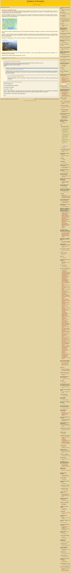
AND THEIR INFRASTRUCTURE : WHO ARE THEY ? (65, 262)
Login (34, 4)
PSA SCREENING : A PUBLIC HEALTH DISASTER (66, 338)
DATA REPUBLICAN (64, 42)
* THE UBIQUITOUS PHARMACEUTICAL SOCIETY (66, 272)
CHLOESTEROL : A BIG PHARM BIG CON (65, 291)
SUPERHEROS (64, 479)
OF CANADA (63, 159)
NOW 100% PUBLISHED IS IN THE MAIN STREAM (66, 167)
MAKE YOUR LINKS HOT (65, 570)
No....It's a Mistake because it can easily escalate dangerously (66, 140)
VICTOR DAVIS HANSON (65, 206)
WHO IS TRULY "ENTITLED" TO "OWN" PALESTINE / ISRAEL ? (66, 21)
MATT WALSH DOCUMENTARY (64, 504)
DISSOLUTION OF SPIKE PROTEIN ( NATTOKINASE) (66, 295)
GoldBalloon (8, 69)
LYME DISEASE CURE (65, 321)
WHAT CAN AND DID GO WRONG (65, 459)
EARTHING (63, 301)
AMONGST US (64, 446)
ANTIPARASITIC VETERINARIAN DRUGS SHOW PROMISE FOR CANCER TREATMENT (65, 279)
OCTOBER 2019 (64, 509)
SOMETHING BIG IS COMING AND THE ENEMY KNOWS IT (66, 197)
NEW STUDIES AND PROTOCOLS (65, 335)
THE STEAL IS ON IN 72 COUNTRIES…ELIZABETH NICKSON (65, 236)
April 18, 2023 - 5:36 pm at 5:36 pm (17, 76)
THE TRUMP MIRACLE (65, 395)
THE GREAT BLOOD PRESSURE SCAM (65, 348)
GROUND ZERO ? (64, 483)
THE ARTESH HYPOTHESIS (66, 13)
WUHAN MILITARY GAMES (66, 545)
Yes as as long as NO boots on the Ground (65, 131)
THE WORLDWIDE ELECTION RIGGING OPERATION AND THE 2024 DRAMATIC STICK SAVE (66, 224)
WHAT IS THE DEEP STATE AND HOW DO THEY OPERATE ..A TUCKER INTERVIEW (66, 414)
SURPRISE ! (63, 560)
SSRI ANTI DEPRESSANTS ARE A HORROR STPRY (66, 343)
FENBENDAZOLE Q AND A (66, 302)
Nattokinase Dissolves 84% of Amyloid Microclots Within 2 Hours (66, 332)
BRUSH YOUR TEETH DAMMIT (65, 284)
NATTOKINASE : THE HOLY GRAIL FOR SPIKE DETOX (66, 328)
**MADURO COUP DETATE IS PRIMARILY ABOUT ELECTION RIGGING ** (66, 213)
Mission (63, 45)
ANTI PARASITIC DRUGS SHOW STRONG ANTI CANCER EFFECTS (65, 277)
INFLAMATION (64, 311)
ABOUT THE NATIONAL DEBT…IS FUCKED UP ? (65, 363)
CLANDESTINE (64, 257)
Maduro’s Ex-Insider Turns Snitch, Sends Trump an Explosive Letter (65, 217)
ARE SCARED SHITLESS (65, 556)
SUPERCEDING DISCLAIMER (64, 65)
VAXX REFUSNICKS (65, 561)
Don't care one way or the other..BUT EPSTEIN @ (66, 134)
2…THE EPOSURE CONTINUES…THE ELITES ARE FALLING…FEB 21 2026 (66, 95)
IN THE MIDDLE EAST (65, 266)
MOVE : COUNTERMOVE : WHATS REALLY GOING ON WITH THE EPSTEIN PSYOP (66, 370)
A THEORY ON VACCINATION (64, 439)
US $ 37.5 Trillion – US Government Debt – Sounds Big (65, 365)
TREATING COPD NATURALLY (64, 351)
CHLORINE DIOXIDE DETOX (66, 292)
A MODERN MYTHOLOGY (65, 378)
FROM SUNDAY (64, 382)
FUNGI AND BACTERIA (65, 500)
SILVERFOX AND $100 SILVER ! (65, 151)
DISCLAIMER (64, 61)
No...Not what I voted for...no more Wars (65, 142)
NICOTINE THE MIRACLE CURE (65, 336)
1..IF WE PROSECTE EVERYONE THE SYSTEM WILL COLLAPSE (65, 93)
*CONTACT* (63, 69)
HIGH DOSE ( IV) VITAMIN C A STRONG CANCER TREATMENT (66, 310)
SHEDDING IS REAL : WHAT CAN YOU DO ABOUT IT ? (66, 342)
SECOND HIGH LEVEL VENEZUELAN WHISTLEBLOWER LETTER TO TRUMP (66, 221)
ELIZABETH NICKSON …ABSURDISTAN (65, 111)
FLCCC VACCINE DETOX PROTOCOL (65, 305)
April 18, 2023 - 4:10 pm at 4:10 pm (17, 69)
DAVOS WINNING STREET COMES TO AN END (66, 494)
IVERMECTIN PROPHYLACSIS (64, 318)
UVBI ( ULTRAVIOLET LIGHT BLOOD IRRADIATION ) (66, 354)
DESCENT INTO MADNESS (66, 447)
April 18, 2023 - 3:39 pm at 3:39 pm (14, 61)
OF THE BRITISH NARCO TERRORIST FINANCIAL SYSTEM (65, 182)
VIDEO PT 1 (63, 226)
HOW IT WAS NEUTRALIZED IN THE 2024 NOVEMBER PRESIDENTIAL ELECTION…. (66, 233)
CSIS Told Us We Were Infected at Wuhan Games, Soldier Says (65, 79)
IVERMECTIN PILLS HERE (65, 316)
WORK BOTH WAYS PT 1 (65, 486)
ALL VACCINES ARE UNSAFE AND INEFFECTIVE (66, 440)
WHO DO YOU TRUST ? (65, 38)
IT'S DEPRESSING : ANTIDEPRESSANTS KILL (65, 313)
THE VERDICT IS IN (64, 533)
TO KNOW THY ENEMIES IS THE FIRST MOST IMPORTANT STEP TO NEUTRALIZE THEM (66, 116)
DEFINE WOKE (64, 433)
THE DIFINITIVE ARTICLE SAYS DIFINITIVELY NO (65, 202)
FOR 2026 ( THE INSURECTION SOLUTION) (66, 195)
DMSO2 (63, 298)
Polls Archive (63, 147)
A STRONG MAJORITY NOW (66, 455)
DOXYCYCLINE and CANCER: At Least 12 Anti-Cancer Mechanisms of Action (66, 300)
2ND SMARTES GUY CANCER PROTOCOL (65, 275)
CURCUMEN (63, 293)
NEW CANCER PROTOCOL (66, 333)
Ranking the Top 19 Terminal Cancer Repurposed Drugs (66, 339)
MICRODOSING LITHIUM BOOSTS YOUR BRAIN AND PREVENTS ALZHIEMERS (66, 324)
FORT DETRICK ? (64, 508)
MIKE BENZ (63, 412)
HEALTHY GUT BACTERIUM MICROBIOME (66, 308)
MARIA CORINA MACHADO (66, 219)
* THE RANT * (64, 270)
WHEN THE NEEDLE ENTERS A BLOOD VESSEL (66, 466)
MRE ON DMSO (64, 325)
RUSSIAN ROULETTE (65, 464)
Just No (63, 143)
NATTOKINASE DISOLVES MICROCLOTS (65, 330)
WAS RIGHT (63, 254)
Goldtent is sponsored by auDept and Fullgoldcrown (30, 100)
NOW (62, 72)
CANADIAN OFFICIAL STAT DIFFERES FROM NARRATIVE (66, 527)
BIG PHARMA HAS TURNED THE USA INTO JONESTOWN (66, 242)
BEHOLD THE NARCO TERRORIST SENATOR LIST (66, 215)
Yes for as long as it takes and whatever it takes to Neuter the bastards (66, 129)
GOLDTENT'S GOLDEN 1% (66, 54)
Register (38, 4)
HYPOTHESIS (64, 17)
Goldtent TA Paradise (35, 1)
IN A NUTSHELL (64, 99)
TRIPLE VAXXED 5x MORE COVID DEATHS (66, 529)
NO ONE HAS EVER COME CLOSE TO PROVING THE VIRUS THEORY (66, 420)
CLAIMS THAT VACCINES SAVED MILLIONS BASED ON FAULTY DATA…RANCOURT (66, 443)
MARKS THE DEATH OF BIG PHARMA (66, 10)
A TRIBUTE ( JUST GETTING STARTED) (66, 518)
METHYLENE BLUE (64, 322)
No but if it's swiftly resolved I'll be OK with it (65, 136)
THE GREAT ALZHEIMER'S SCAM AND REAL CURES (66, 346)
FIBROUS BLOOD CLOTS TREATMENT (65, 303)
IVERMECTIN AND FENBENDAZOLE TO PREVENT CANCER (65, 315)
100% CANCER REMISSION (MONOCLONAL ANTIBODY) (66, 273)
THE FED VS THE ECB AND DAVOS (66, 496)
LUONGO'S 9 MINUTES (65, 87)
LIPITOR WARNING (64, 320)
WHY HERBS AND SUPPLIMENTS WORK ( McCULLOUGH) (65, 356)
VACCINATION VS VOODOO (66, 553)
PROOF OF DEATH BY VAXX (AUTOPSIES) (66, 549)
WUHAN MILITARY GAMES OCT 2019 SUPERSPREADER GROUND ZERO (66, 81)
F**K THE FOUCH (64, 522)
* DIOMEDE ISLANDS (65, 475)
